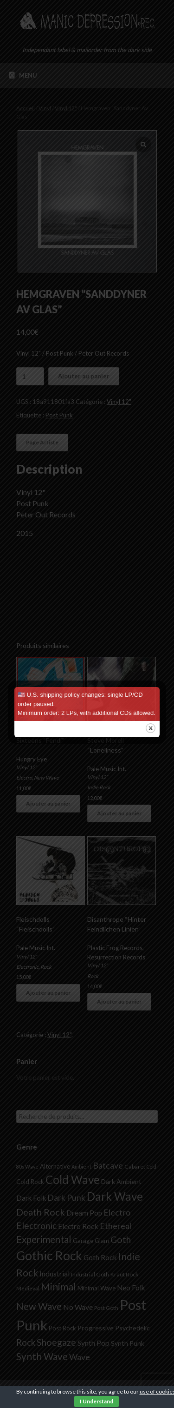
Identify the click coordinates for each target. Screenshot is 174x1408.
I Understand (96, 1401)
